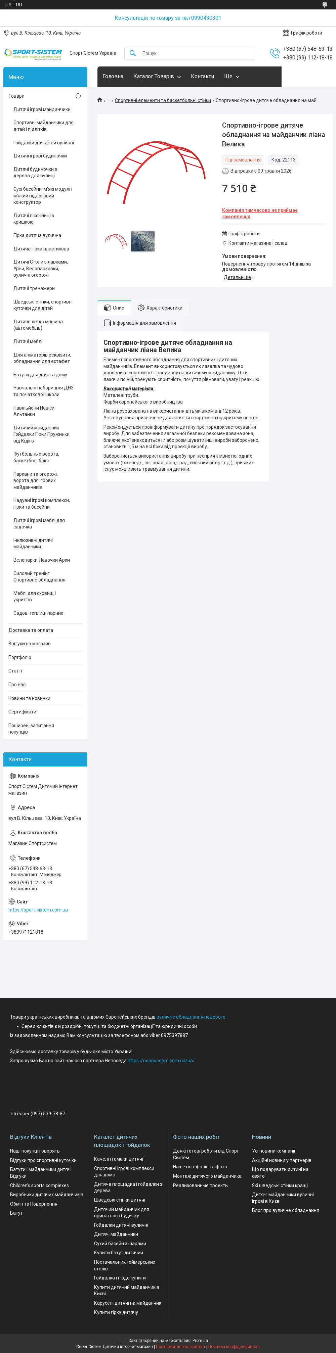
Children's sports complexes (39, 1185)
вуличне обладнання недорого (191, 1017)
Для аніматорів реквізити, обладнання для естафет (42, 358)
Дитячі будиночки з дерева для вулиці (35, 173)
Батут (16, 1213)
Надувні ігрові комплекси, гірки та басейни (41, 504)
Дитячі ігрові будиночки (40, 155)
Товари (16, 96)
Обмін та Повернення (33, 1204)
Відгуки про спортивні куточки (43, 1160)
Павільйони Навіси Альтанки (33, 411)
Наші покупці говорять (35, 1151)
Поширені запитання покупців (31, 729)
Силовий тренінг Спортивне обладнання (39, 577)
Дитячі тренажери (34, 288)
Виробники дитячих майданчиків (46, 1194)
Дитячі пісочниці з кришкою (33, 219)
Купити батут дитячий (118, 1252)
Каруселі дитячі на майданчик (127, 1303)
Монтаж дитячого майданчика (207, 1176)
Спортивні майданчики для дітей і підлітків (43, 126)
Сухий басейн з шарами (120, 1243)
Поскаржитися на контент (180, 1346)
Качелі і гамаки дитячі (118, 1159)
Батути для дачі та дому (40, 374)
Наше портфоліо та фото (200, 1166)
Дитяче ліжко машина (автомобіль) (38, 325)
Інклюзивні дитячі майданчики (33, 544)
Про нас (17, 684)
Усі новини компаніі (273, 1151)
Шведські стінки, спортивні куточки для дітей (43, 305)
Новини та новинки (29, 698)
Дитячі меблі (27, 341)
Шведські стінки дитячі (119, 1200)
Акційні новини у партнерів (281, 1160)
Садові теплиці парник (38, 613)
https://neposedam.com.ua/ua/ (161, 1060)
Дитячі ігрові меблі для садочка (39, 524)
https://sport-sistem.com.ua (38, 910)
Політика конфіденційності (234, 1346)
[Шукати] (132, 53)
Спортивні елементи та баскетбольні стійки (163, 100)
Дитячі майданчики (116, 1234)
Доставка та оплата (30, 630)
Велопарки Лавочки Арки (41, 560)
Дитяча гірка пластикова (41, 248)
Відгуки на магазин (29, 643)
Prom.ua (200, 1340)
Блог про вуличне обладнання (285, 1210)
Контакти (202, 76)
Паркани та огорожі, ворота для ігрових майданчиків (35, 480)
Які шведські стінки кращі (280, 1185)
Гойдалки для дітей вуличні (43, 142)
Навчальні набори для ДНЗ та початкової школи (43, 391)
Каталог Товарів (153, 76)
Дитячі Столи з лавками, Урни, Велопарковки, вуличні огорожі (40, 268)
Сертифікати (22, 711)
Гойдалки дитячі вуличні (121, 1225)
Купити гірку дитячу (116, 1312)
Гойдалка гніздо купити (120, 1277)
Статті (15, 670)
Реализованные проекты (200, 1185)
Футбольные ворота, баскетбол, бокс (36, 457)
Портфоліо (19, 657)
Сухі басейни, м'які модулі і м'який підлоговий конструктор (42, 195)
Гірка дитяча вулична (37, 235)
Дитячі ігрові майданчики (42, 109)
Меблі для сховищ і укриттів (34, 597)
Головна (112, 76)
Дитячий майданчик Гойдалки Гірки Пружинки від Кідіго (41, 434)
